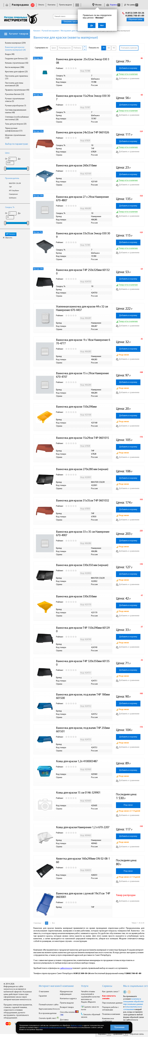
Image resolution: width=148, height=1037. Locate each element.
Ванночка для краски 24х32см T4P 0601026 (82, 132)
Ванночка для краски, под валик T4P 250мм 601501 (83, 730)
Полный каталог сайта (48, 1005)
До (19, 159)
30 (104, 48)
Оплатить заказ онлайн (74, 22)
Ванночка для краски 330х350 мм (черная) (82, 565)
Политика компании (111, 1014)
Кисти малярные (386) (14, 67)
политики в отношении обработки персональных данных (133, 1001)
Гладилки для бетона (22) (16, 59)
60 (109, 48)
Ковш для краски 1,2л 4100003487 (77, 761)
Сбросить (7, 238)
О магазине (44, 992)
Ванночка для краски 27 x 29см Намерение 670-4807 (82, 199)
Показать (10, 234)
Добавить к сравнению (127, 78)
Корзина (113, 5)
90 (114, 48)
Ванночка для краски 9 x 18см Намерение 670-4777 (83, 342)
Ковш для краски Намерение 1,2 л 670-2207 (82, 827)
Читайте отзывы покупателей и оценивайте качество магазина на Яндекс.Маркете (90, 997)
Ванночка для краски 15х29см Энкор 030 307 (83, 98)
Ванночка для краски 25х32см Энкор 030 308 (82, 61)
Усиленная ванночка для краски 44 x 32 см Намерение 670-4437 (82, 308)
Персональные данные (112, 1003)
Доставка (64, 1020)
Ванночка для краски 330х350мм (76, 596)
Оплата (41, 5)
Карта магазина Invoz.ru (49, 1009)
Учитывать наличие (129, 48)
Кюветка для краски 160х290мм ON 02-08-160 (83, 860)
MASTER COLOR (15, 183)
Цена (7, 153)
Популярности (65, 48)
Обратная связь (135, 19)
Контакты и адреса (68, 999)
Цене (54, 48)
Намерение (13, 194)
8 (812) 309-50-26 (134, 13)
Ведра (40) (9, 54)
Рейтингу (77, 48)
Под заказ (128, 805)
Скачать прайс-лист (49, 1018)
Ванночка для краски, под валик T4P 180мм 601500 (83, 696)
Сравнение (118, 1034)
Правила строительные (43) (17, 90)
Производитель (12, 178)
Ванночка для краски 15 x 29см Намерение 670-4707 (82, 375)
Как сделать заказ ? (110, 992)
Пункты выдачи (65, 5)
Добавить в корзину (128, 68)
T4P (10, 187)
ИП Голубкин (14, 191)
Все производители (47, 1013)
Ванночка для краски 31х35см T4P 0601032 (82, 500)
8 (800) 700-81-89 (134, 16)
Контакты (51, 5)
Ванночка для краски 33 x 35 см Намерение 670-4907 (83, 533)
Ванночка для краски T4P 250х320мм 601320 (83, 272)
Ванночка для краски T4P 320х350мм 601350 (83, 663)
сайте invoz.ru (66, 968)
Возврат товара (67, 1007)
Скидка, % (9, 207)
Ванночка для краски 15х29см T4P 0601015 (82, 438)
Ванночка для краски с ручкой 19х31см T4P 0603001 (83, 895)
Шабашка (12, 198)
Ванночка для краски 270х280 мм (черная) (82, 469)
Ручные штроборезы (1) (15, 106)
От (6, 159)
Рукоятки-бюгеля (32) (14, 94)
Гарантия (43, 996)
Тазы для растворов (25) (15, 124)
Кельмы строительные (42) (16, 63)
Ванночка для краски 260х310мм (76, 165)
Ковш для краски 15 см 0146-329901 (78, 792)
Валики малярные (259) (15, 43)
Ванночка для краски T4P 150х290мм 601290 (83, 630)
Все (53, 923)
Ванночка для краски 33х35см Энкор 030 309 (83, 235)
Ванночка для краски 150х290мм (76, 406)
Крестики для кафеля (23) (16, 72)
